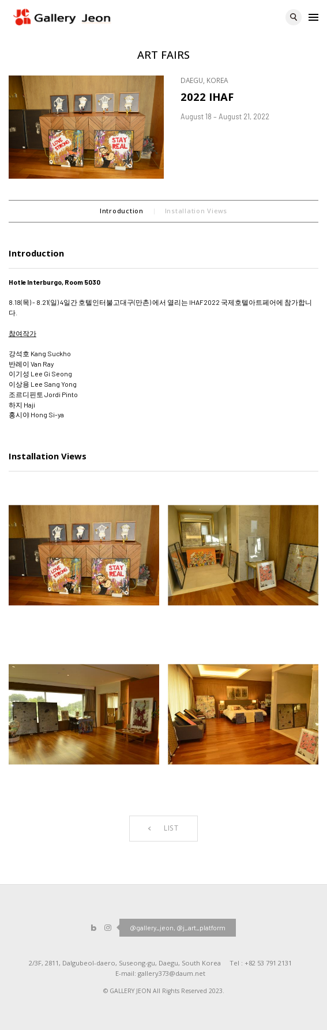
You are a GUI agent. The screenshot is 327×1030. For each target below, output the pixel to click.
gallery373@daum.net (171, 973)
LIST (163, 827)
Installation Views (196, 210)
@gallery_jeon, (152, 927)
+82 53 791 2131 (268, 963)
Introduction (122, 210)
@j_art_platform (200, 927)
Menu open (313, 17)
